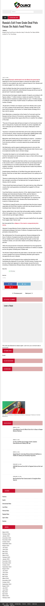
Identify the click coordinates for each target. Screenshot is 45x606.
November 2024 (6, 558)
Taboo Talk (34, 599)
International (18, 599)
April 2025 (5, 549)
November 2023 (6, 576)
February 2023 (6, 593)
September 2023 (6, 579)
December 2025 (6, 533)
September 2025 (6, 539)
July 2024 (4, 566)
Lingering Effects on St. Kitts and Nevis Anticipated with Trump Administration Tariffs (22, 602)
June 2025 (5, 545)
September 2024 (6, 562)
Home (3, 599)
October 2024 (6, 560)
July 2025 (4, 543)
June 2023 (5, 585)
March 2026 (5, 527)
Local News (4, 503)
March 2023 (5, 591)
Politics (24, 599)
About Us (12, 601)
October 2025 (6, 537)
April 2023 (5, 589)
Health (3, 496)
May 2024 (5, 570)
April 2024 (5, 572)
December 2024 (6, 556)
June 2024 (5, 568)
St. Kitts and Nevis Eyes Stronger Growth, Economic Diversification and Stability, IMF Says (25, 438)
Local (7, 599)
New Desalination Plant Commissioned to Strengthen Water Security (27, 475)
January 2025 (5, 554)
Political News (5, 506)
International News (6, 499)
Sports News (5, 513)
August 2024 (5, 564)
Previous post (17, 288)
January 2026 (5, 531)
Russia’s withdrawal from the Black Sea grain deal (24, 80)
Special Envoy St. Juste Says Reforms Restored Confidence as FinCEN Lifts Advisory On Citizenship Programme (27, 450)
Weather (4, 517)
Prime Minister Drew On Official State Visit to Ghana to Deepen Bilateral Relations (27, 425)
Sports (29, 599)
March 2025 (5, 551)
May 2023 (5, 587)
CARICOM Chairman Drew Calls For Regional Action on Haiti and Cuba (27, 462)
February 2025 (6, 553)
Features (4, 492)
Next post (29, 288)
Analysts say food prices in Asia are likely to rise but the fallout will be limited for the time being (20, 33)
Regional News (5, 510)
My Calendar (6, 601)
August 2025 (5, 541)
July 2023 (4, 583)
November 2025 (6, 535)
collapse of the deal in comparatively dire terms (28, 223)
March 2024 (5, 574)
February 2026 (6, 529)
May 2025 (5, 547)
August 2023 (5, 581)
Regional (11, 599)
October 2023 (6, 578)
